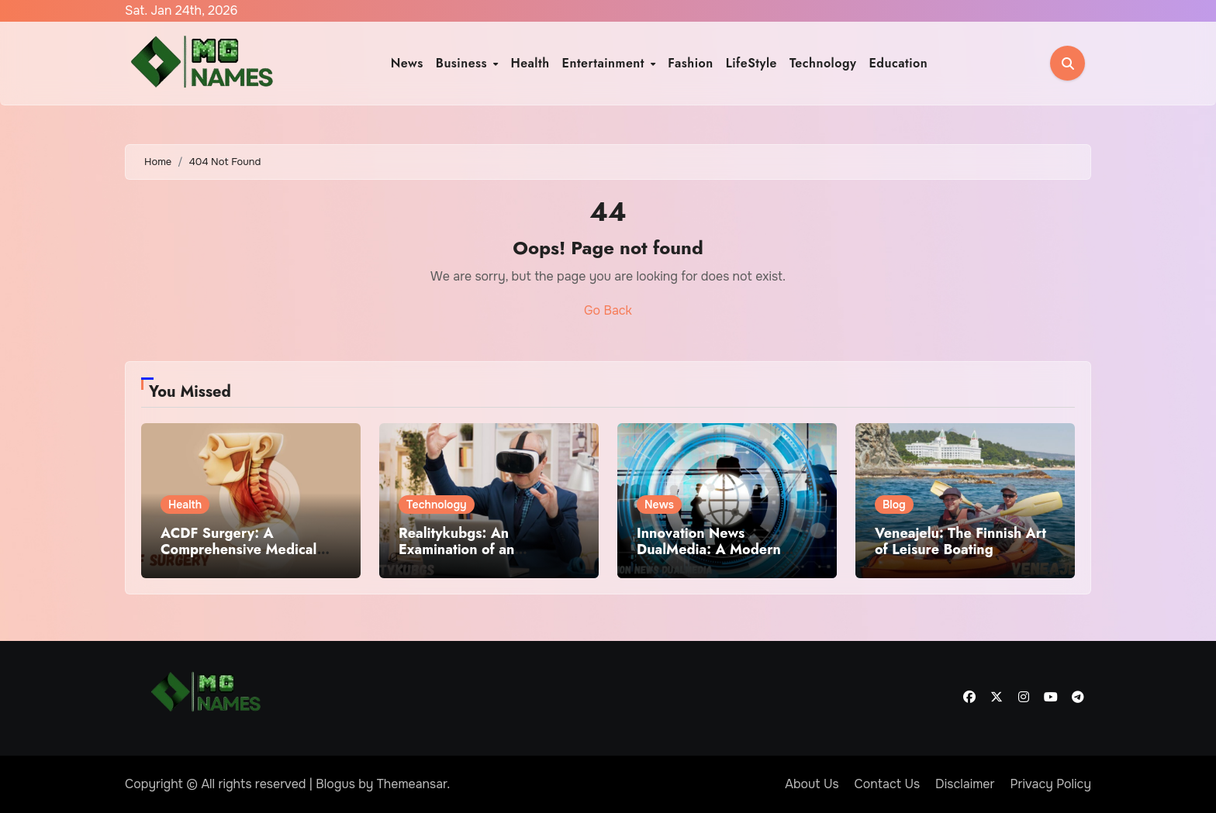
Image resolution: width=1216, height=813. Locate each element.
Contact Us (888, 784)
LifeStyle (751, 63)
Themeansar (412, 784)
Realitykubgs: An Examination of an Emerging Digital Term (471, 550)
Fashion (690, 63)
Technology (823, 63)
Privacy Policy (1050, 784)
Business (464, 63)
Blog (894, 505)
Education (898, 63)
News (407, 63)
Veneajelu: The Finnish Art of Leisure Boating (960, 541)
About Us (811, 784)
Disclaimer (964, 784)
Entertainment (605, 63)
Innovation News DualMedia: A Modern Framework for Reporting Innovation (718, 558)
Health (529, 63)
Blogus (335, 784)
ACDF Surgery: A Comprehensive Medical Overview (238, 550)
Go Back (608, 310)
